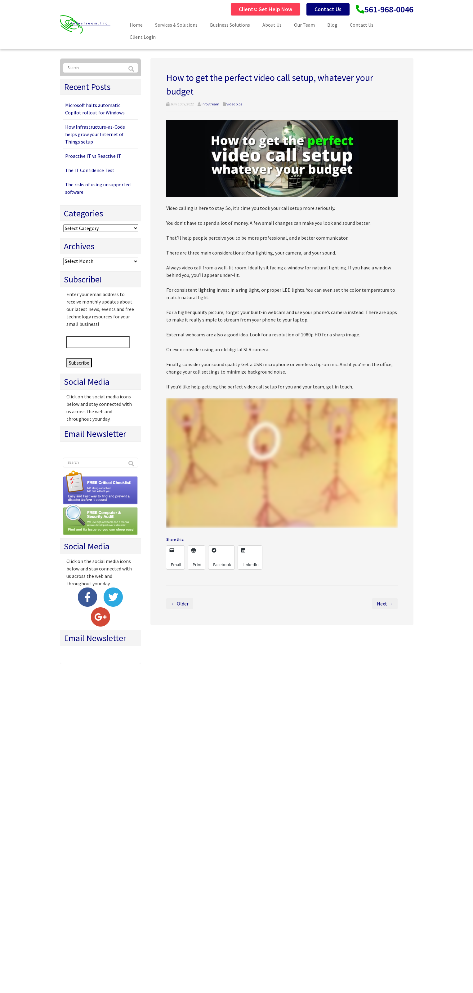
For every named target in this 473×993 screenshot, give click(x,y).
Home (136, 25)
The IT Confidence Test (89, 170)
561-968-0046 (388, 9)
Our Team (304, 25)
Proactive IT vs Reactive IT (93, 156)
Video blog (234, 104)
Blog (332, 25)
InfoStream (210, 104)
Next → (385, 604)
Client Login (143, 37)
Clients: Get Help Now (265, 9)
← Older (180, 604)
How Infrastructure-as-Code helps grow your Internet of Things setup (95, 134)
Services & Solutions (176, 25)
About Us (272, 25)
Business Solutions (230, 25)
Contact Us (328, 9)
